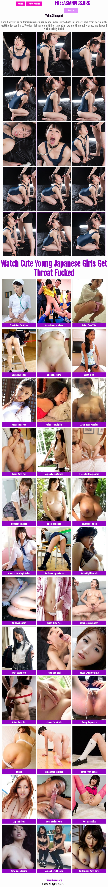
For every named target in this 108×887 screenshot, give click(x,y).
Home (20, 3)
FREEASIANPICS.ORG (72, 3)
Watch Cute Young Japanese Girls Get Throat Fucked (54, 268)
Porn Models (34, 3)
